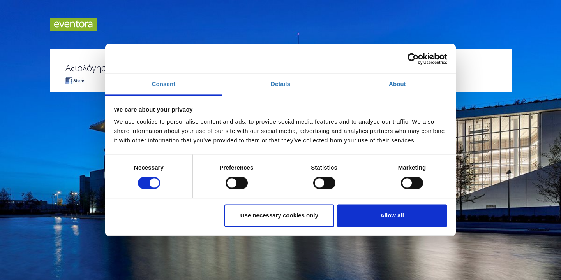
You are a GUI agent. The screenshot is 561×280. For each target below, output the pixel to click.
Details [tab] (280, 83)
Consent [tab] (164, 83)
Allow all (392, 215)
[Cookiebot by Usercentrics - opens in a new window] (413, 59)
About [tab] (397, 83)
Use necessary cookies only (279, 215)
